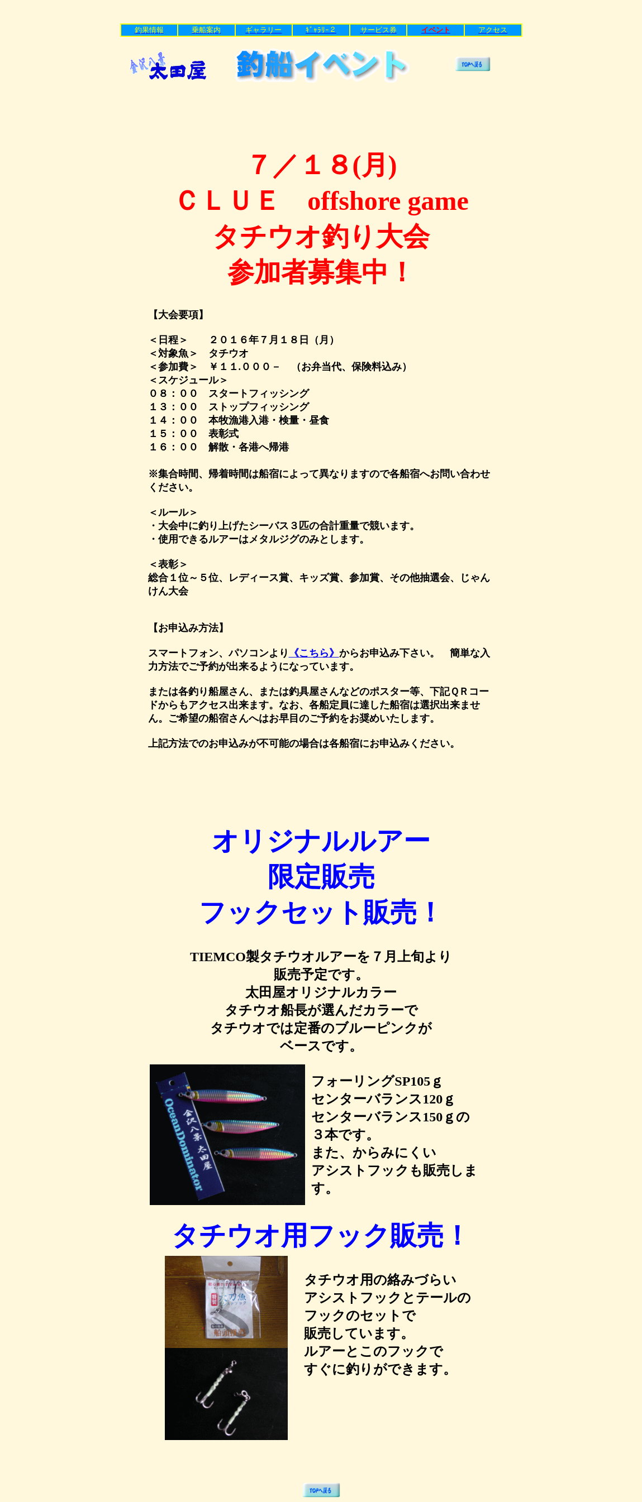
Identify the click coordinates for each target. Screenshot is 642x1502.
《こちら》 (314, 653)
